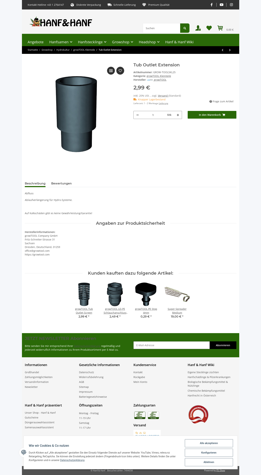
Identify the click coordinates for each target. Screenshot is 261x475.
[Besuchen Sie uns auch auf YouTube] (221, 4)
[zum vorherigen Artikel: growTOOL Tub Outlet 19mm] (222, 50)
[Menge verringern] (137, 115)
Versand (163, 95)
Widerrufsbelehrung (91, 377)
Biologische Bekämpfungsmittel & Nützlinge (208, 383)
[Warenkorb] (225, 28)
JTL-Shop (220, 470)
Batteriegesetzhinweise (93, 396)
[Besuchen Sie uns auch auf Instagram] (231, 4)
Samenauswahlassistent (39, 427)
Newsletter (31, 387)
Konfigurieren (208, 453)
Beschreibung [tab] (35, 183)
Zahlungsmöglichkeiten (39, 377)
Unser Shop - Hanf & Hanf (40, 412)
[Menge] (153, 115)
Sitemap (84, 387)
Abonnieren (223, 345)
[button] (198, 28)
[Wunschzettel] (209, 28)
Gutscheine (31, 417)
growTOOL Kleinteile (159, 76)
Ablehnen (208, 462)
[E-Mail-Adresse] (171, 345)
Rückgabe (139, 377)
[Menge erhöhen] (178, 115)
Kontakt (138, 372)
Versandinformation (37, 382)
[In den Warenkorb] (212, 115)
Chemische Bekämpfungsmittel (206, 390)
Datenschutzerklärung (87, 346)
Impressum (86, 391)
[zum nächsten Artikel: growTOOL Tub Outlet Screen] (230, 50)
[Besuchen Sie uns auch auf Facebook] (212, 4)
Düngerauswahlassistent (39, 422)
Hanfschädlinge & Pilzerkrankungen (209, 377)
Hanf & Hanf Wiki (179, 42)
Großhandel (32, 372)
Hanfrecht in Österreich (202, 395)
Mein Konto (140, 382)
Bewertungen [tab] (61, 183)
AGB (81, 382)
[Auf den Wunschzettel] (120, 71)
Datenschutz (86, 372)
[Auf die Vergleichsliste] (111, 71)
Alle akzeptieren (208, 443)
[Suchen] (161, 28)
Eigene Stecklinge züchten (203, 372)
